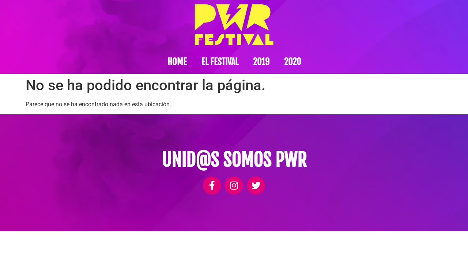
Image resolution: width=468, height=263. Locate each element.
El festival (219, 61)
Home (177, 61)
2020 (292, 61)
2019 (261, 61)
